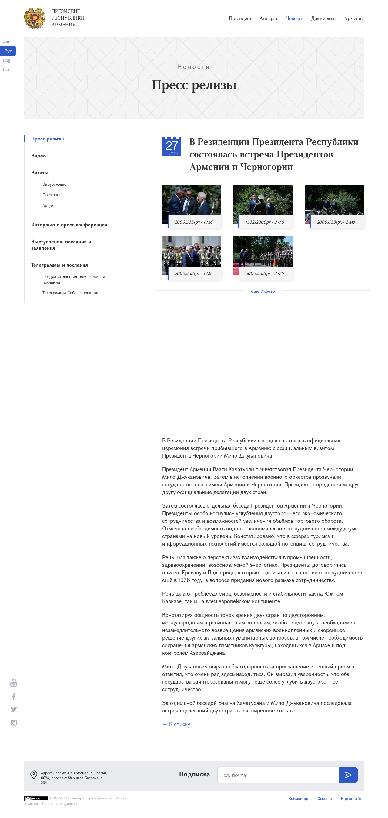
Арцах (48, 205)
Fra (6, 69)
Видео (38, 155)
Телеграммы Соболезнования (70, 293)
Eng (6, 60)
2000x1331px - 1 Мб (193, 222)
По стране (52, 195)
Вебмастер (298, 798)
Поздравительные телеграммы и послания (73, 279)
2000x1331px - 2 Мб (336, 222)
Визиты (39, 172)
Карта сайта (352, 798)
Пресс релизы (47, 138)
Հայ (7, 42)
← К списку (176, 724)
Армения (354, 18)
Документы (323, 18)
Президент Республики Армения (68, 18)
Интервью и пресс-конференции (69, 224)
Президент (240, 18)
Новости (295, 18)
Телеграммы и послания (59, 265)
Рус (8, 51)
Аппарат (268, 18)
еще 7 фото (263, 291)
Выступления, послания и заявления (61, 244)
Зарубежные (54, 184)
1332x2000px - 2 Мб (264, 222)
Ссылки (324, 798)
